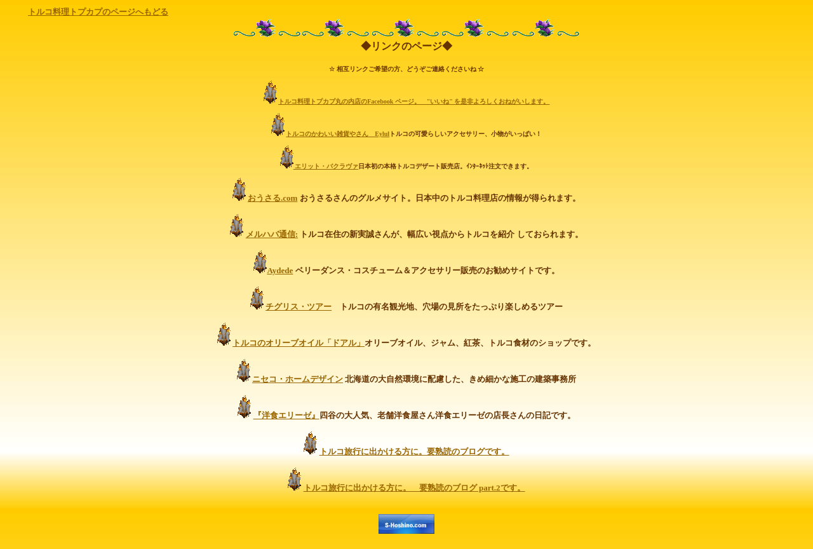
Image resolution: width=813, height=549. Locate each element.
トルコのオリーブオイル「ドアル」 (298, 343)
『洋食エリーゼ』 (286, 415)
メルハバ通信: (272, 234)
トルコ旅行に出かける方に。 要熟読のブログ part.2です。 (414, 487)
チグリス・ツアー (298, 306)
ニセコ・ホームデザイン (297, 379)
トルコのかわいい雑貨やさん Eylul (337, 133)
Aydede (280, 270)
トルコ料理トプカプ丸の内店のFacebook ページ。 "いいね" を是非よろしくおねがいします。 (413, 101)
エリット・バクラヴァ (326, 166)
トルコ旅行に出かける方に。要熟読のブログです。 (414, 451)
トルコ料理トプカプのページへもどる (98, 12)
